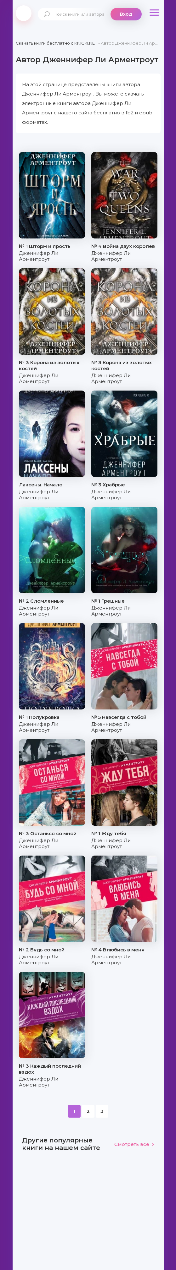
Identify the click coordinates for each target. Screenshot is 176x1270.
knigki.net (23, 13)
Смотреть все (134, 1144)
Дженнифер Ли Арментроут (38, 256)
